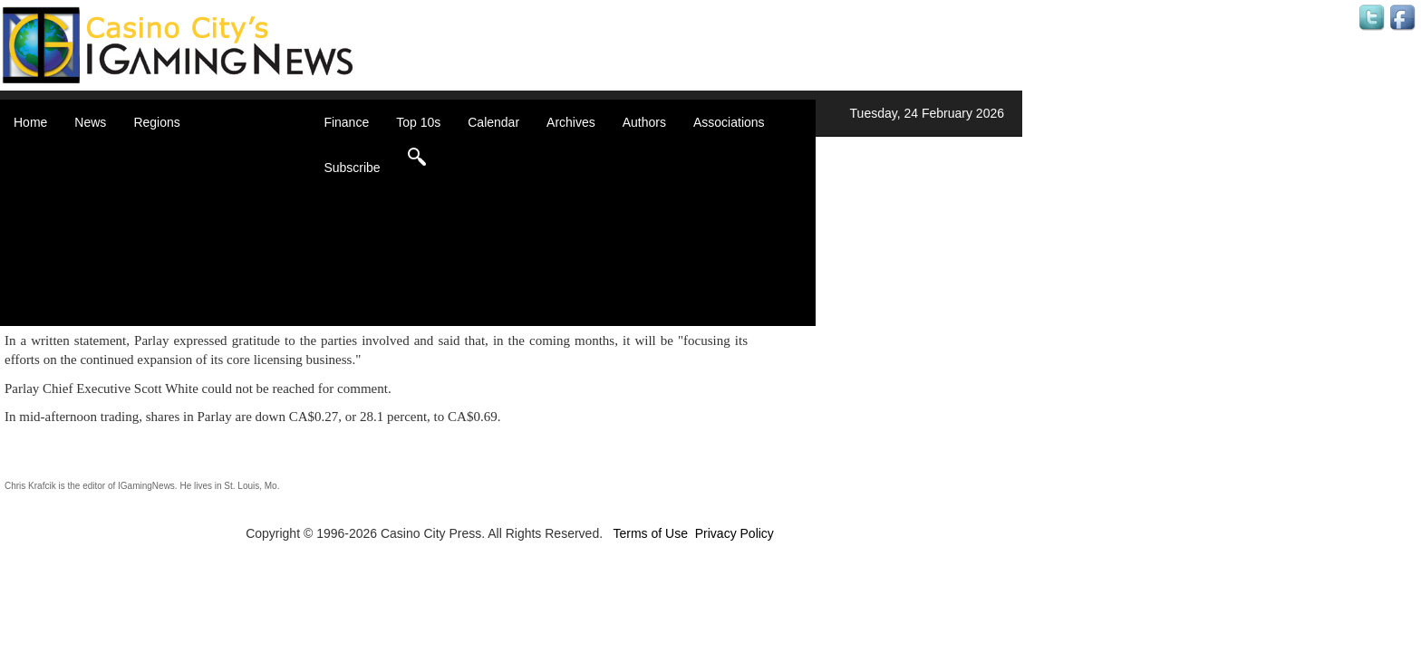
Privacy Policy (734, 533)
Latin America (194, 244)
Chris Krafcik (30, 486)
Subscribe (352, 167)
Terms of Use (650, 533)
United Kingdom (201, 280)
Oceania (179, 262)
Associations (729, 122)
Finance (346, 122)
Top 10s (418, 122)
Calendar (493, 122)
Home (30, 122)
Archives (570, 122)
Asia (168, 172)
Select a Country (203, 317)
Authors (644, 122)
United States (194, 299)
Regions (156, 122)
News (90, 122)
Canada (178, 190)
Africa (172, 154)
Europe (176, 226)
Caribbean (185, 208)
